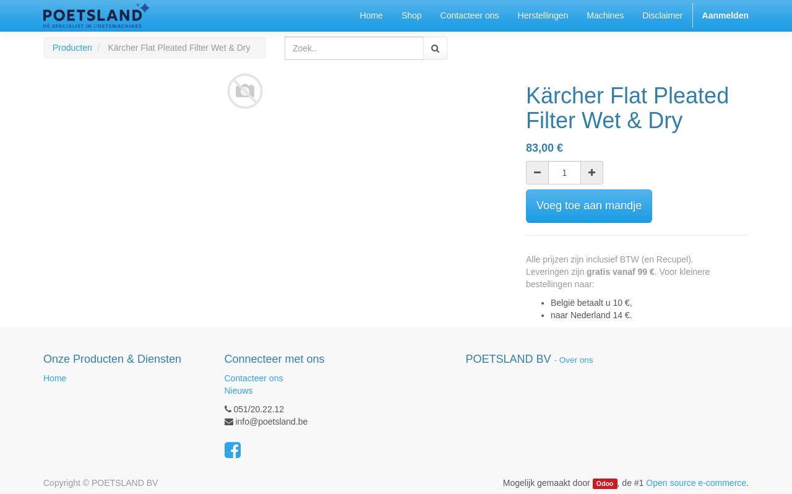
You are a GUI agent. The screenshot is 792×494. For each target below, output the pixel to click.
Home (54, 378)
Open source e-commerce (696, 483)
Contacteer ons (254, 378)
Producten (72, 48)
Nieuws (239, 391)
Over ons (576, 360)
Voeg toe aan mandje (589, 205)
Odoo (604, 483)
